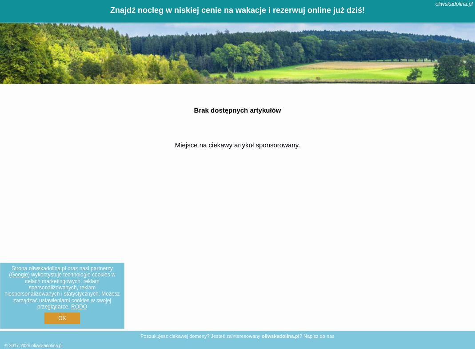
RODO (79, 307)
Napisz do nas (319, 336)
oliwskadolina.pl (454, 4)
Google (19, 275)
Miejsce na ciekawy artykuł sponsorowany (236, 145)
